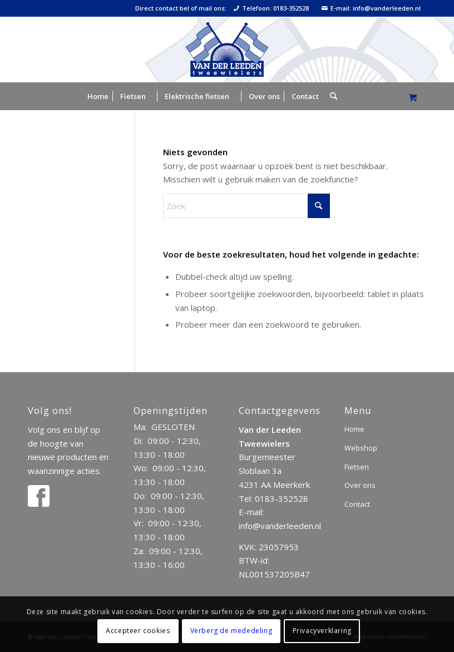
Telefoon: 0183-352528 (271, 8)
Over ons (360, 485)
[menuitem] (98, 96)
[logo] (227, 49)
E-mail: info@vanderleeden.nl (371, 8)
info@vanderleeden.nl (280, 525)
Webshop (360, 448)
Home (354, 429)
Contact (357, 504)
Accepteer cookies (138, 630)
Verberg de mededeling (231, 630)
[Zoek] (330, 96)
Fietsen (356, 467)
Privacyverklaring (322, 630)
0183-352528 (281, 498)
